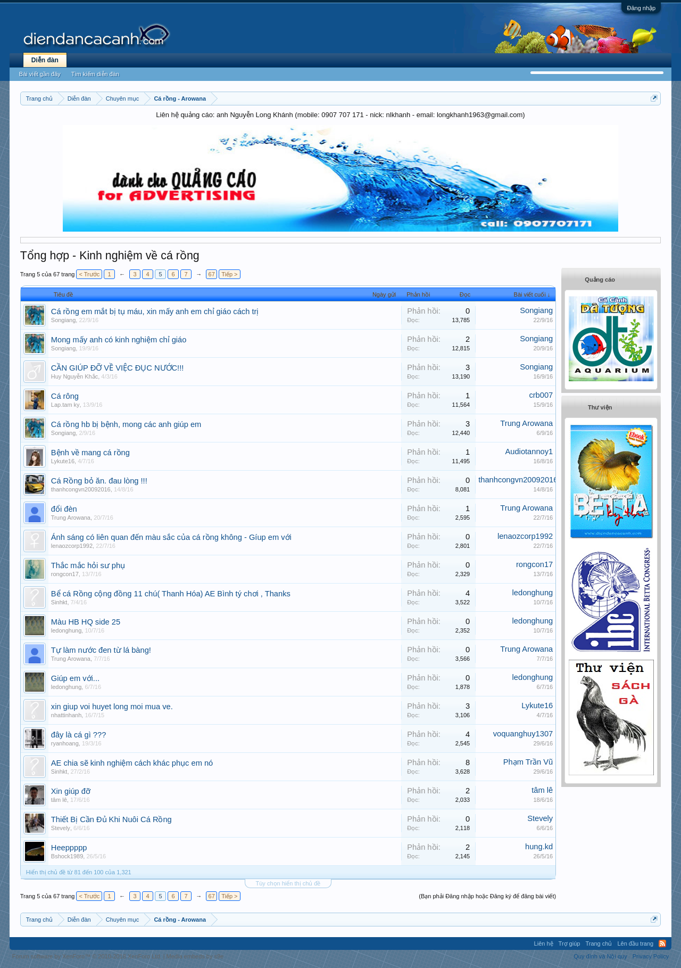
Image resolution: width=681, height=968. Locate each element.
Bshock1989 (67, 856)
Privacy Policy (651, 956)
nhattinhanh (66, 715)
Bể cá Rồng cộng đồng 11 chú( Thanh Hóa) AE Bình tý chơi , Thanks (170, 593)
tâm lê (59, 800)
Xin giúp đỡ (70, 791)
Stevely (60, 828)
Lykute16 (62, 461)
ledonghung (532, 592)
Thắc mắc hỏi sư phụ (88, 565)
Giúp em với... (75, 678)
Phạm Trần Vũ (528, 762)
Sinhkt (59, 602)
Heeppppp (69, 847)
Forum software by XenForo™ (87, 956)
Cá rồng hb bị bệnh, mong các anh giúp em (126, 424)
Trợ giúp (569, 943)
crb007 (541, 395)
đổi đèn (64, 509)
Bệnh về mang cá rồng (90, 452)
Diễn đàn (45, 60)
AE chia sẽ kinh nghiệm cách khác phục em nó (132, 763)
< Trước (89, 274)
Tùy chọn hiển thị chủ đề (288, 883)
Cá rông (65, 396)
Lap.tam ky (65, 404)
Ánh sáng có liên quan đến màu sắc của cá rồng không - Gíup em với (171, 537)
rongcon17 (65, 574)
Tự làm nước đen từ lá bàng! (101, 650)
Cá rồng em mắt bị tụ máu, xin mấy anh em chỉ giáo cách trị (155, 311)
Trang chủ (598, 943)
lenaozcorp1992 (72, 546)
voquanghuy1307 (523, 733)
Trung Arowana (526, 423)
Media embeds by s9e (195, 956)
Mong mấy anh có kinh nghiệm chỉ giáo (119, 339)
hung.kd (539, 846)
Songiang (63, 320)
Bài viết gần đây (40, 74)
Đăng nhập (641, 8)
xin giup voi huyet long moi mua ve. (112, 706)
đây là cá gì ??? (78, 735)
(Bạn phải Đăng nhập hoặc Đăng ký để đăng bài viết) (487, 896)
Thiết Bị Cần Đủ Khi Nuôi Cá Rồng (111, 819)
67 (212, 274)
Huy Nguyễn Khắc (74, 376)
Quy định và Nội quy (600, 956)
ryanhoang (65, 743)
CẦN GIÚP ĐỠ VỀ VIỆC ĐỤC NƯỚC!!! (117, 368)
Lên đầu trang (635, 943)
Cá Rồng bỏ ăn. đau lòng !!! (99, 481)
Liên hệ (543, 943)
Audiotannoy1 (529, 451)
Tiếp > (229, 274)
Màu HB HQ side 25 (85, 622)
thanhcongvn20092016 (81, 489)
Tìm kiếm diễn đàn (95, 74)
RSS (662, 943)
